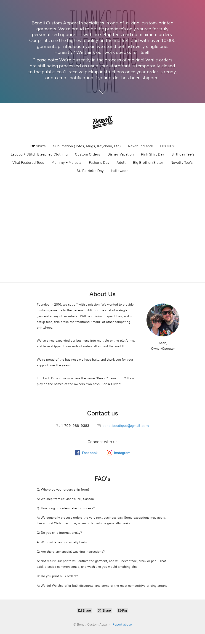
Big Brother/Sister (148, 162)
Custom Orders (87, 154)
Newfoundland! (140, 146)
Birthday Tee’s (182, 154)
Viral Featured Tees (28, 162)
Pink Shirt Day (152, 154)
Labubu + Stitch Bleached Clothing (39, 154)
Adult (121, 162)
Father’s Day (99, 162)
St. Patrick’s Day (90, 171)
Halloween (119, 171)
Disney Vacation (120, 154)
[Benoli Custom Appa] (102, 123)
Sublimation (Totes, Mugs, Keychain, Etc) (87, 146)
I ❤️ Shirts (38, 146)
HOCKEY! (168, 146)
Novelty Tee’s (181, 162)
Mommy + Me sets (66, 162)
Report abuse (122, 624)
